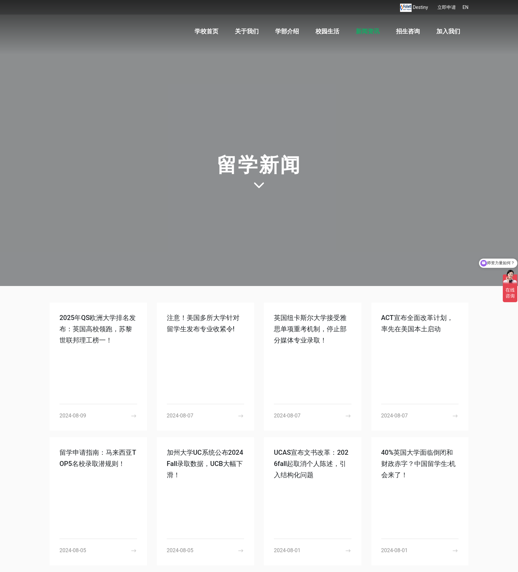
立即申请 (446, 7)
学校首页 (206, 31)
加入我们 (448, 31)
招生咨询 (408, 31)
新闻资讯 (368, 31)
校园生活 (327, 31)
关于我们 (247, 31)
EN (465, 7)
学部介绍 (287, 31)
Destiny (421, 7)
